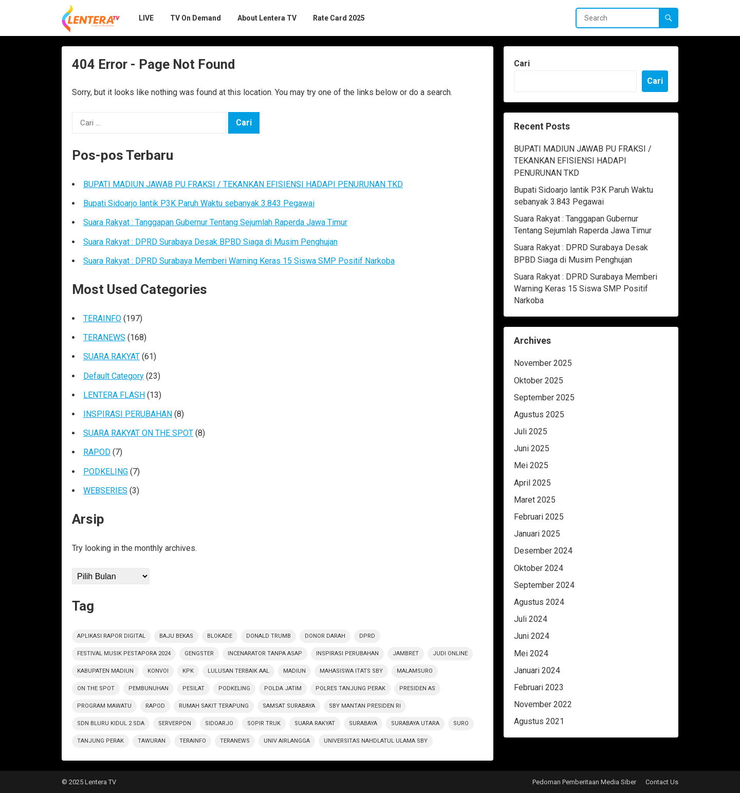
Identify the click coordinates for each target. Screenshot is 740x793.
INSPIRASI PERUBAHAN (127, 414)
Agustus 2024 (539, 602)
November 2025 (543, 363)
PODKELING (105, 471)
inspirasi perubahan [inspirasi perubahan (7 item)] (347, 653)
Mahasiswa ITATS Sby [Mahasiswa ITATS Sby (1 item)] (351, 671)
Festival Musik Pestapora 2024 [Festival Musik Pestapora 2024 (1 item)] (124, 653)
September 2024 (544, 585)
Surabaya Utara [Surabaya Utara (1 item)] (415, 723)
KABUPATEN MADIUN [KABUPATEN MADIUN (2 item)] (105, 671)
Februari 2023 (539, 687)
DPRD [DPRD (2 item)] (367, 636)
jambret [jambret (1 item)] (406, 653)
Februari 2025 (539, 517)
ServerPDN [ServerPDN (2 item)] (174, 723)
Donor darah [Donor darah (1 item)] (325, 636)
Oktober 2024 (538, 568)
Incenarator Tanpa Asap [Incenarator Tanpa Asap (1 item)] (265, 653)
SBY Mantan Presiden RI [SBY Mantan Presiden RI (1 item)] (365, 706)
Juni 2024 (531, 636)
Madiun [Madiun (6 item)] (294, 671)
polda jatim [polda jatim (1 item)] (283, 688)
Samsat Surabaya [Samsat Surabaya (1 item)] (289, 706)
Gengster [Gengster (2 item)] (199, 653)
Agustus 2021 (539, 721)
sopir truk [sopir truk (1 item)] (264, 723)
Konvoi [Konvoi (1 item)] (158, 671)
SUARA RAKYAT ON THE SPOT (138, 433)
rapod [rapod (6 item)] (155, 706)
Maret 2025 (535, 500)
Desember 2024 (543, 551)
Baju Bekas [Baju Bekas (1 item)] (176, 636)
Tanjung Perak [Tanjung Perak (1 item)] (100, 740)
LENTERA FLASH (114, 395)
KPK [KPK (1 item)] (188, 671)
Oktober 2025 (538, 380)
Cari (522, 63)
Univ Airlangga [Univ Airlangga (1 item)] (287, 740)
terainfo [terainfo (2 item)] (192, 740)
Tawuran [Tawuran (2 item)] (151, 740)
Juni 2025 (531, 448)
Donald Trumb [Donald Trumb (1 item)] (268, 636)
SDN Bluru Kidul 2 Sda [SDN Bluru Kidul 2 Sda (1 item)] (110, 723)
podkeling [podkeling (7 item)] (234, 688)
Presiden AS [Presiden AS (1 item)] (417, 688)
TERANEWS (104, 337)
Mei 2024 (531, 653)
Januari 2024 (537, 670)
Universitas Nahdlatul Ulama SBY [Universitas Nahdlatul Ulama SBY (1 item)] (376, 740)
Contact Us (661, 782)
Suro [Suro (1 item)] (461, 723)
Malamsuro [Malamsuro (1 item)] (415, 671)
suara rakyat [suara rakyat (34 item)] (314, 723)
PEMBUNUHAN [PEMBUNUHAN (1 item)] (148, 688)
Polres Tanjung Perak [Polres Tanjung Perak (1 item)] (350, 688)
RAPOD (96, 452)
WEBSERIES (105, 490)
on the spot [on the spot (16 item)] (96, 688)
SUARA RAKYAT (111, 356)
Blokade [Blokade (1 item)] (219, 636)
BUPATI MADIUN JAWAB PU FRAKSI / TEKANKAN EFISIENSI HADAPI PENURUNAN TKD (243, 184)
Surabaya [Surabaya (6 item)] (363, 723)
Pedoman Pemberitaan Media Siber (584, 782)
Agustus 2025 (539, 414)
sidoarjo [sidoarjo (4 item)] (219, 723)
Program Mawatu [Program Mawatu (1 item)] (104, 706)
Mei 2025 (531, 465)
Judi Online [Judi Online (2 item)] (450, 653)
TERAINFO (102, 318)
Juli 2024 (530, 619)
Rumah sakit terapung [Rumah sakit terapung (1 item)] (214, 706)
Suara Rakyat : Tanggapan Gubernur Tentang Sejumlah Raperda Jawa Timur (215, 222)
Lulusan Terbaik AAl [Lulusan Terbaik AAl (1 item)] (238, 671)
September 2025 (544, 397)
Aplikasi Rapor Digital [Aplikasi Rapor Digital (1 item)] (111, 636)
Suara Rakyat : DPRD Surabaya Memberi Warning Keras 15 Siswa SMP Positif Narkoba (239, 261)
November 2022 (543, 704)
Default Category (113, 376)
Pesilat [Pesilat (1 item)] (193, 688)
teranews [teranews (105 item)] (235, 740)
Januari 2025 (537, 534)
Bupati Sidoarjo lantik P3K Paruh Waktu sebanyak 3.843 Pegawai (198, 203)
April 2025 (532, 483)
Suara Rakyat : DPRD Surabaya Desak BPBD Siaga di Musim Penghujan (210, 242)
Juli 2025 (530, 431)
